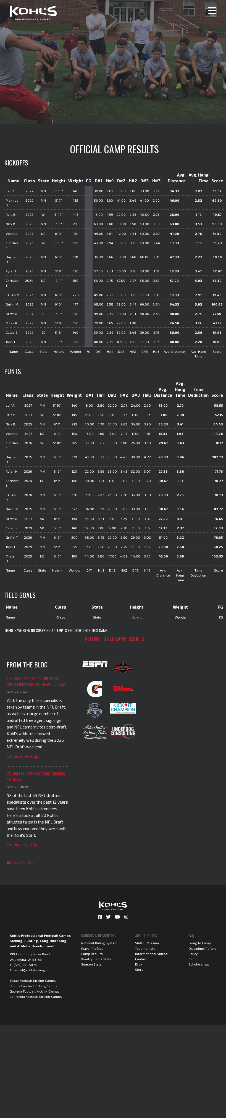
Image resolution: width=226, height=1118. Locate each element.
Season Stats (91, 964)
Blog (139, 964)
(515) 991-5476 (25, 965)
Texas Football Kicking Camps (33, 980)
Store (139, 969)
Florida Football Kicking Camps (33, 986)
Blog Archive (20, 862)
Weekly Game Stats (96, 959)
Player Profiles (92, 948)
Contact (141, 959)
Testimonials (145, 948)
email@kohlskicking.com (33, 970)
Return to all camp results (114, 638)
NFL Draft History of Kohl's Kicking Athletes (36, 776)
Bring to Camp (200, 943)
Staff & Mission (147, 943)
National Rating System (99, 943)
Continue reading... (23, 756)
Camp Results (92, 954)
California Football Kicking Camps (36, 996)
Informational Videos (151, 954)
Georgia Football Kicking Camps (34, 991)
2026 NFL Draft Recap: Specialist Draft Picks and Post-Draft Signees (36, 681)
